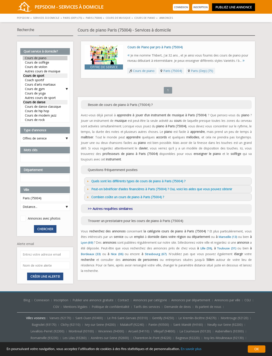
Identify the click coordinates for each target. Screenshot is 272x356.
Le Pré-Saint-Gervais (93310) (128, 318)
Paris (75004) (172, 71)
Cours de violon (45, 67)
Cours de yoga (45, 93)
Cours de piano (45, 58)
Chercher (45, 229)
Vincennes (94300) (111, 331)
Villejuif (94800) (165, 331)
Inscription (200, 7)
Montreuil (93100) (82, 331)
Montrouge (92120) (235, 318)
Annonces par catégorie (150, 300)
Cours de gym (45, 89)
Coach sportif (45, 80)
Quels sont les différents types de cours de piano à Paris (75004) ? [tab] (135, 181)
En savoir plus (192, 349)
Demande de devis (177, 307)
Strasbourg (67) (155, 254)
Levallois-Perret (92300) (47, 331)
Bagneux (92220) (188, 338)
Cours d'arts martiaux (45, 84)
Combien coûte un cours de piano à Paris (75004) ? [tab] (125, 197)
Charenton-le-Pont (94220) (152, 338)
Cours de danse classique (45, 106)
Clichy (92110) (71, 324)
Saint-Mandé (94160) (188, 324)
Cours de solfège (45, 62)
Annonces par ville (227, 300)
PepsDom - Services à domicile (60, 7)
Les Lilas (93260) (75, 338)
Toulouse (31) (226, 248)
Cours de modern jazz (45, 115)
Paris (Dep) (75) (202, 71)
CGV (56, 307)
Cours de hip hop (45, 111)
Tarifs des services (147, 307)
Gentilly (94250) (163, 318)
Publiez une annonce (233, 7)
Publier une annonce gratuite (93, 300)
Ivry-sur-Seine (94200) (101, 324)
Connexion (181, 7)
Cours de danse (45, 102)
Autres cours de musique (45, 71)
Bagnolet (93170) (44, 324)
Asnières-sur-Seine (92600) (110, 338)
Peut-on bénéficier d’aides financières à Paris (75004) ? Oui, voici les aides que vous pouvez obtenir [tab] (159, 189)
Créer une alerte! (45, 276)
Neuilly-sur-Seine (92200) (225, 324)
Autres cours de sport (45, 98)
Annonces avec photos (44, 218)
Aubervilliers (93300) (230, 331)
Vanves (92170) (60, 318)
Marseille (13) (228, 237)
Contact (124, 300)
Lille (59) (206, 248)
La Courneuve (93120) (195, 331)
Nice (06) (117, 254)
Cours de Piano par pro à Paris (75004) (155, 47)
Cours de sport (45, 75)
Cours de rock (45, 120)
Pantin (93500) (159, 324)
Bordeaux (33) (91, 254)
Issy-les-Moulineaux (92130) (224, 338)
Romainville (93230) (44, 338)
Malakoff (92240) (132, 324)
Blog (27, 300)
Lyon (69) (87, 243)
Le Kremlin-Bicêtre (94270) (197, 318)
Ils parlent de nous (208, 307)
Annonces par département (190, 300)
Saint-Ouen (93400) (89, 318)
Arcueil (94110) (139, 331)
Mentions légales (75, 307)
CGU (247, 300)
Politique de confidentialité (110, 307)
